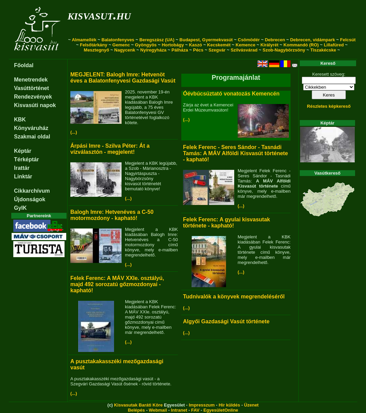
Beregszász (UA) (156, 39)
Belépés (136, 410)
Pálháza (179, 50)
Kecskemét (219, 44)
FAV (195, 410)
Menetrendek (31, 80)
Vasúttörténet (31, 88)
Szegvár (217, 50)
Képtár (22, 151)
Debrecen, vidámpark (312, 39)
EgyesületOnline (220, 410)
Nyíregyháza (153, 50)
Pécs (198, 50)
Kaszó (195, 44)
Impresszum (202, 405)
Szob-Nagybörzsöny (284, 50)
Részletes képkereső (329, 106)
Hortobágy (173, 44)
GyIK (20, 208)
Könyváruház (31, 128)
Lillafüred (334, 44)
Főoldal (23, 65)
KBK (20, 119)
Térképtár (26, 159)
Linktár (23, 176)
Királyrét (270, 44)
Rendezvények (33, 97)
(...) (73, 132)
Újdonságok (29, 199)
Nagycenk (124, 50)
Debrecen (275, 39)
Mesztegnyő (96, 50)
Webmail (158, 410)
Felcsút (348, 39)
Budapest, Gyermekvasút (206, 39)
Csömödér (249, 39)
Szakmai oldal (32, 136)
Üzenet (251, 405)
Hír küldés (229, 405)
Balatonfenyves (117, 39)
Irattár (21, 168)
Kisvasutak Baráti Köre (138, 405)
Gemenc (121, 44)
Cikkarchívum (32, 191)
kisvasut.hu (99, 15)
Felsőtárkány (93, 44)
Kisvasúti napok (35, 105)
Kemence (245, 44)
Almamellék (84, 39)
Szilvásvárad (243, 50)
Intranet (179, 410)
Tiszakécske (323, 50)
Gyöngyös (146, 44)
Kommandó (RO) (301, 44)
